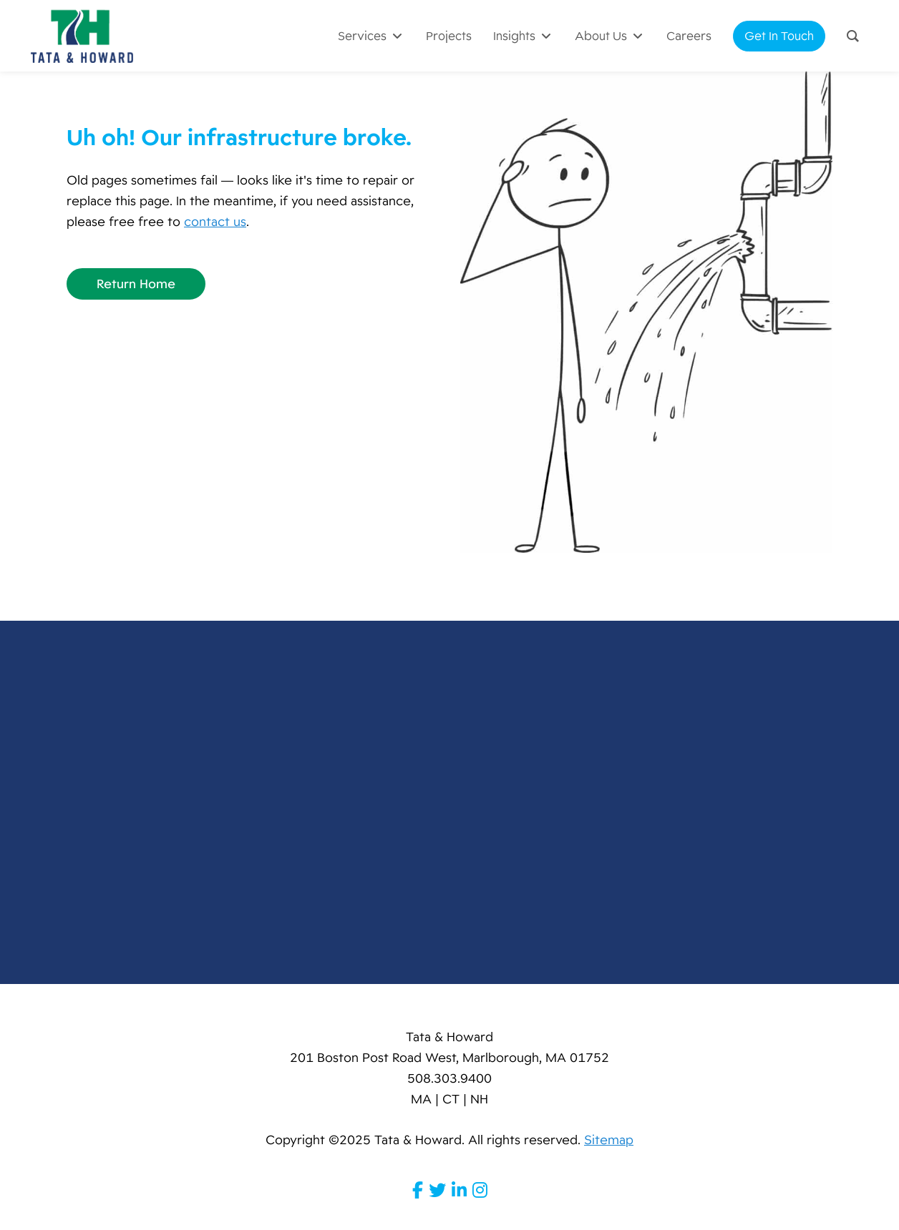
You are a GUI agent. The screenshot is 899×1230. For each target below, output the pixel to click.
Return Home (136, 284)
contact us (215, 222)
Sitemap (608, 1140)
